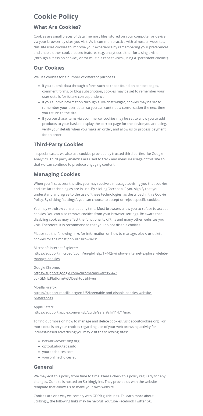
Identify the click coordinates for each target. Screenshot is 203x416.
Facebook (126, 401)
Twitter (140, 401)
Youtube (111, 401)
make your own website (95, 387)
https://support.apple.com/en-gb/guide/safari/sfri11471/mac (82, 312)
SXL (149, 401)
